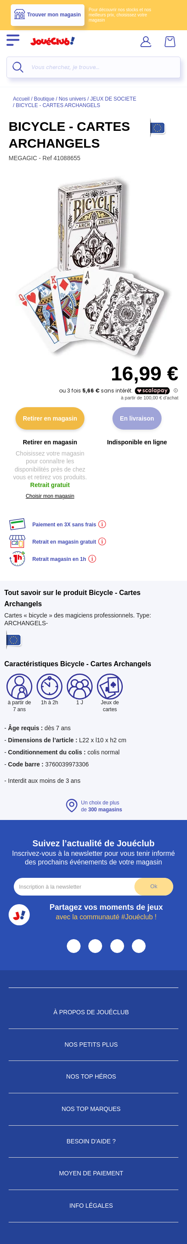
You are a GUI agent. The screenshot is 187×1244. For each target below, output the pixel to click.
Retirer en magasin (50, 418)
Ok (153, 886)
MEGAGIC (24, 158)
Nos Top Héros (93, 1076)
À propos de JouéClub (93, 1012)
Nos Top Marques (93, 1108)
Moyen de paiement (93, 1173)
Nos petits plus (94, 1044)
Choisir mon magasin (50, 496)
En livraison (137, 418)
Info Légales (93, 1205)
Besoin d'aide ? (94, 1141)
